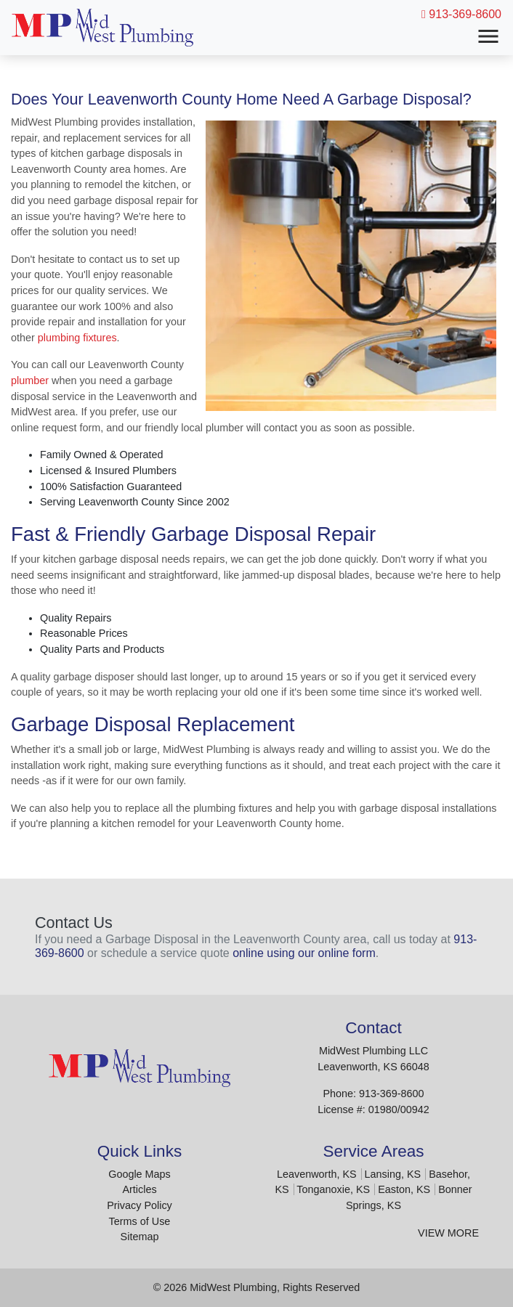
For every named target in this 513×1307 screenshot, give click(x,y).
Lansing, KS (393, 1174)
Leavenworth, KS (317, 1174)
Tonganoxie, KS (333, 1189)
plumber (30, 380)
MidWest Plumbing (233, 1287)
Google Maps (139, 1174)
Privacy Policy (139, 1205)
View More (448, 1233)
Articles (139, 1189)
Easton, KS (404, 1189)
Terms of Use (140, 1221)
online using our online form (304, 953)
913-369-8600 (461, 14)
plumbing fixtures (77, 337)
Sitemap (140, 1236)
